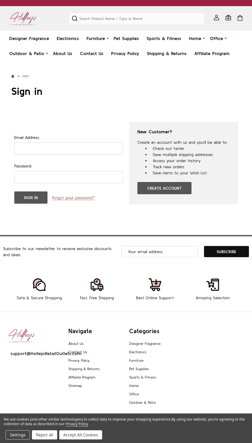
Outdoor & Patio (26, 53)
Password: (23, 166)
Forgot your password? (73, 197)
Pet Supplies (126, 38)
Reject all (44, 435)
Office (216, 38)
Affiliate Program (212, 53)
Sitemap (75, 386)
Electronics (68, 38)
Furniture (96, 38)
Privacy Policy (125, 53)
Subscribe (226, 251)
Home (195, 38)
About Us (62, 53)
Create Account (164, 188)
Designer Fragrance (29, 38)
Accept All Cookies (80, 435)
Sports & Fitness (164, 38)
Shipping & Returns (167, 53)
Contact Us (91, 53)
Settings (18, 435)
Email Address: (27, 137)
